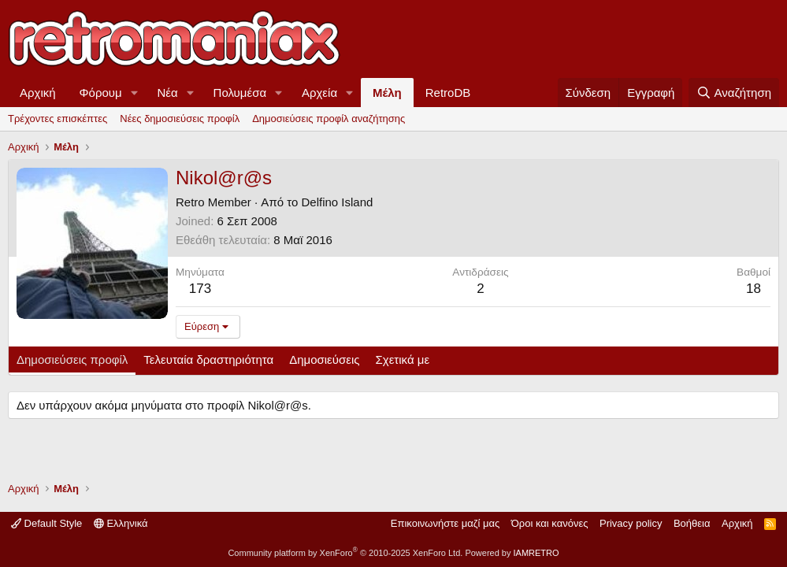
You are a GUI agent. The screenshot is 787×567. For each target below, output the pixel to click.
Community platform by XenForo (345, 553)
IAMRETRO (536, 553)
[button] (135, 92)
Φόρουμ (101, 92)
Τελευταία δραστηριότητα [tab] (208, 359)
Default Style (46, 523)
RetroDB (448, 92)
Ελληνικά (121, 523)
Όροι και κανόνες (549, 523)
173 (200, 288)
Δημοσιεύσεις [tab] (324, 359)
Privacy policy (631, 523)
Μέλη (387, 92)
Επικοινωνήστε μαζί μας (445, 523)
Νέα (168, 92)
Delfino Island (337, 202)
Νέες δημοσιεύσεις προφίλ (179, 118)
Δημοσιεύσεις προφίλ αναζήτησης (328, 118)
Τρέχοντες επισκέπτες (57, 118)
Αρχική (38, 92)
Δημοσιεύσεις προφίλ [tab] (72, 359)
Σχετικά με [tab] (403, 359)
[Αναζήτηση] (734, 92)
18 (753, 288)
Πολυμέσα (240, 92)
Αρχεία (319, 92)
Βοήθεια (692, 523)
